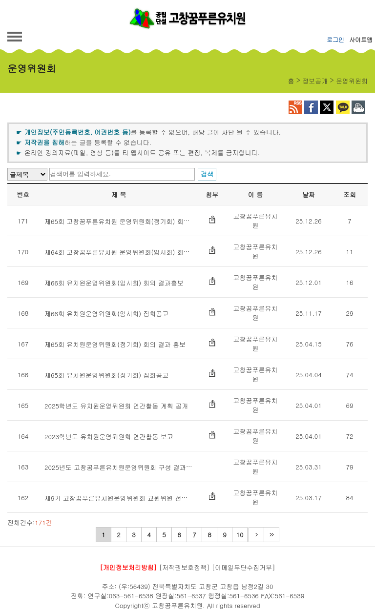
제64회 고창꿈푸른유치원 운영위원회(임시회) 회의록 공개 (127, 252)
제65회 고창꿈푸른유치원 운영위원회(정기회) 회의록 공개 (127, 221)
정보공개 (315, 80)
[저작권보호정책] (184, 567)
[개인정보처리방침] (128, 567)
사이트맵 (361, 39)
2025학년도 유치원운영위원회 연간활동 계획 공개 (116, 405)
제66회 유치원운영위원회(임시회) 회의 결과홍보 (114, 282)
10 (240, 534)
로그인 (335, 39)
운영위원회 (352, 80)
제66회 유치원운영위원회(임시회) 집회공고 (106, 313)
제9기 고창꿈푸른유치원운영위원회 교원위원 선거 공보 (123, 498)
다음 (256, 534)
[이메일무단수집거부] (243, 567)
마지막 (271, 534)
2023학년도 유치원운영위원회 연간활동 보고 (108, 436)
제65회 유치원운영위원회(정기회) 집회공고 (106, 375)
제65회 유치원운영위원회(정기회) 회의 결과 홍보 (115, 344)
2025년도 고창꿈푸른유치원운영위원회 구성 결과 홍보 (122, 467)
